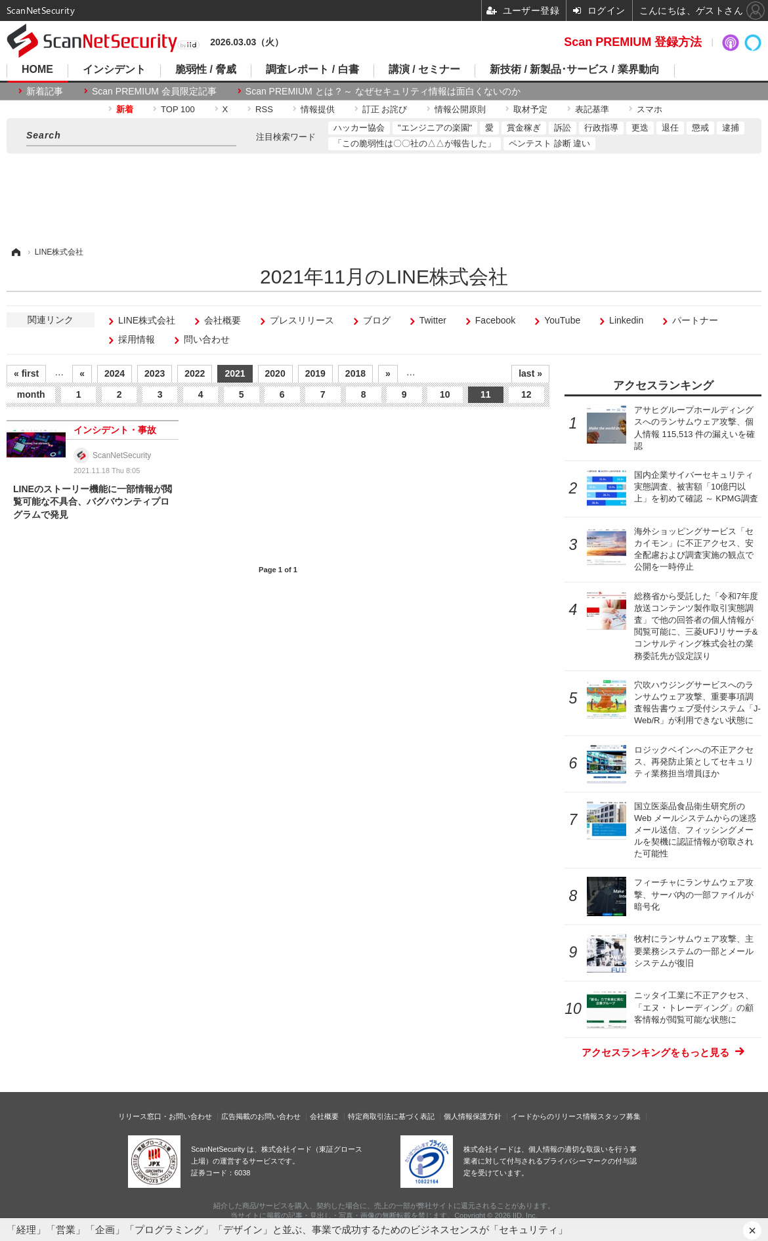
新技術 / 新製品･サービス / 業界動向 (575, 69)
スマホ (649, 109)
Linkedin (626, 320)
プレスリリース (302, 320)
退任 (670, 128)
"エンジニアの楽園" (435, 128)
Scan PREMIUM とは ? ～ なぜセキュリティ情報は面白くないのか (383, 91)
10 (445, 394)
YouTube (562, 320)
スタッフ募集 (619, 1116)
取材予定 (530, 109)
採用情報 (136, 339)
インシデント (114, 69)
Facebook (495, 320)
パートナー (695, 320)
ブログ (377, 320)
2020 (275, 373)
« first (26, 373)
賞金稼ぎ (524, 128)
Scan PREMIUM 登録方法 (633, 42)
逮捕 (730, 128)
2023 (154, 373)
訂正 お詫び (385, 109)
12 (526, 394)
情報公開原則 (460, 109)
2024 (114, 373)
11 (485, 394)
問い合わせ (207, 339)
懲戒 (700, 128)
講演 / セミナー (424, 69)
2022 (194, 373)
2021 (234, 373)
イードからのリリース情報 (554, 1116)
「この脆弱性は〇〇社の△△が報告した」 (414, 143)
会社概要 (222, 320)
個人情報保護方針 (472, 1116)
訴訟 (562, 128)
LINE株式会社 (146, 320)
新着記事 (44, 91)
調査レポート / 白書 (312, 69)
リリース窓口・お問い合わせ (165, 1116)
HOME (37, 69)
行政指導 (601, 128)
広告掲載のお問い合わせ (261, 1116)
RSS (264, 109)
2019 (315, 373)
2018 (355, 373)
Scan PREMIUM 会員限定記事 (154, 91)
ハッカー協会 (359, 128)
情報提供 (318, 109)
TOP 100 (178, 109)
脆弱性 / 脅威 (205, 69)
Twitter (432, 320)
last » (530, 373)
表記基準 (592, 109)
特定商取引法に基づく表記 (391, 1116)
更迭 (640, 128)
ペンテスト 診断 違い (549, 143)
